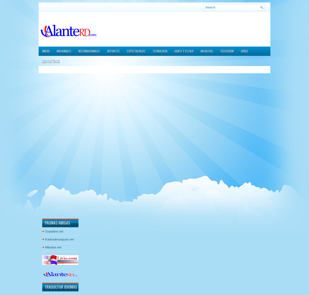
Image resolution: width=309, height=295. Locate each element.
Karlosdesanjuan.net (59, 239)
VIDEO (244, 51)
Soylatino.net (54, 231)
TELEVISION (227, 51)
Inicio (45, 51)
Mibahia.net (53, 247)
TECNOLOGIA (160, 51)
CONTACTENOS (51, 61)
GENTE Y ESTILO (184, 51)
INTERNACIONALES (89, 51)
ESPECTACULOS (136, 51)
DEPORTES (113, 51)
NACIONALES (64, 51)
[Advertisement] (56, 142)
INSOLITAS (207, 51)
